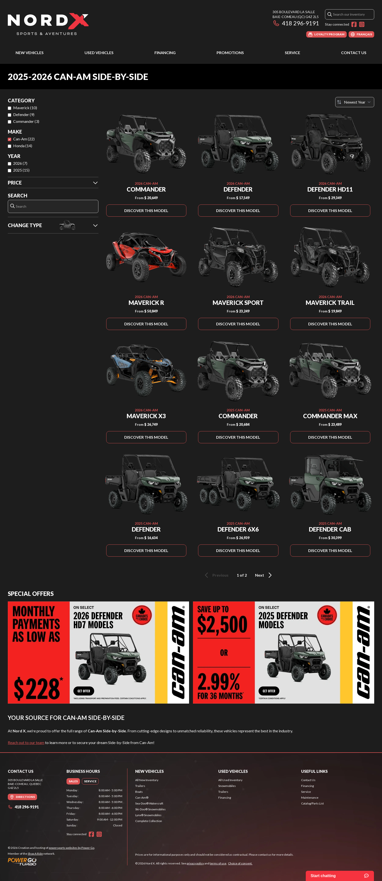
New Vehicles (30, 52)
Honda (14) (22, 145)
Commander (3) (26, 121)
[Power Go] (51, 861)
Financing (165, 52)
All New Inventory (146, 780)
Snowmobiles (227, 786)
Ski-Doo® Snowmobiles (150, 809)
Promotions (230, 52)
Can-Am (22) (24, 138)
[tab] (73, 781)
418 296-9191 (296, 23)
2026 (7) (20, 163)
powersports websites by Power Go (71, 848)
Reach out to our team (26, 742)
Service (292, 52)
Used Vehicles (99, 52)
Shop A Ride (35, 853)
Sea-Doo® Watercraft (149, 803)
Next (264, 575)
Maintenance (309, 797)
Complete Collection (148, 821)
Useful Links (314, 771)
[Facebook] (354, 24)
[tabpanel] (94, 807)
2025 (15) (21, 170)
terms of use (218, 863)
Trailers (140, 786)
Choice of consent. (240, 863)
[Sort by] (354, 102)
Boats (139, 792)
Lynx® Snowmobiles (148, 815)
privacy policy (195, 863)
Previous (216, 575)
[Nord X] (48, 23)
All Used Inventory (230, 780)
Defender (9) (23, 114)
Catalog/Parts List (312, 803)
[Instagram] (362, 24)
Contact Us (353, 52)
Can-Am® (141, 797)
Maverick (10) (25, 107)
